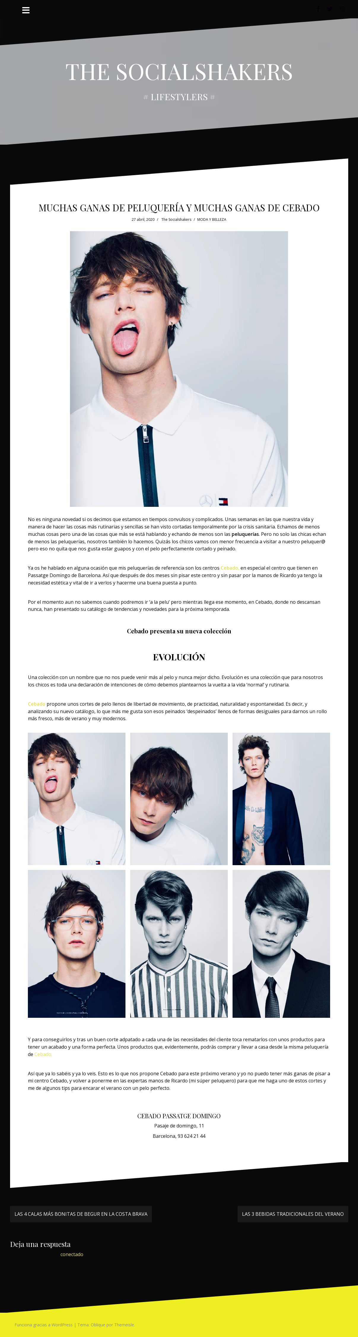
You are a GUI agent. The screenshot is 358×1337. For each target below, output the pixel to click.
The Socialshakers (176, 219)
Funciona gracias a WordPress (44, 1325)
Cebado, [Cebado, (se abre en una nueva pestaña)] (230, 568)
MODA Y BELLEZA (211, 219)
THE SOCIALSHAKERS (179, 71)
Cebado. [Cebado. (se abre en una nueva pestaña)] (43, 1054)
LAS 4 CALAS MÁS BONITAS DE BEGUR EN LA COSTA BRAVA (81, 1214)
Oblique (98, 1325)
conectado (72, 1254)
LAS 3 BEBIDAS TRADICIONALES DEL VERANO (293, 1214)
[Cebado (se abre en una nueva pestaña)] (36, 704)
